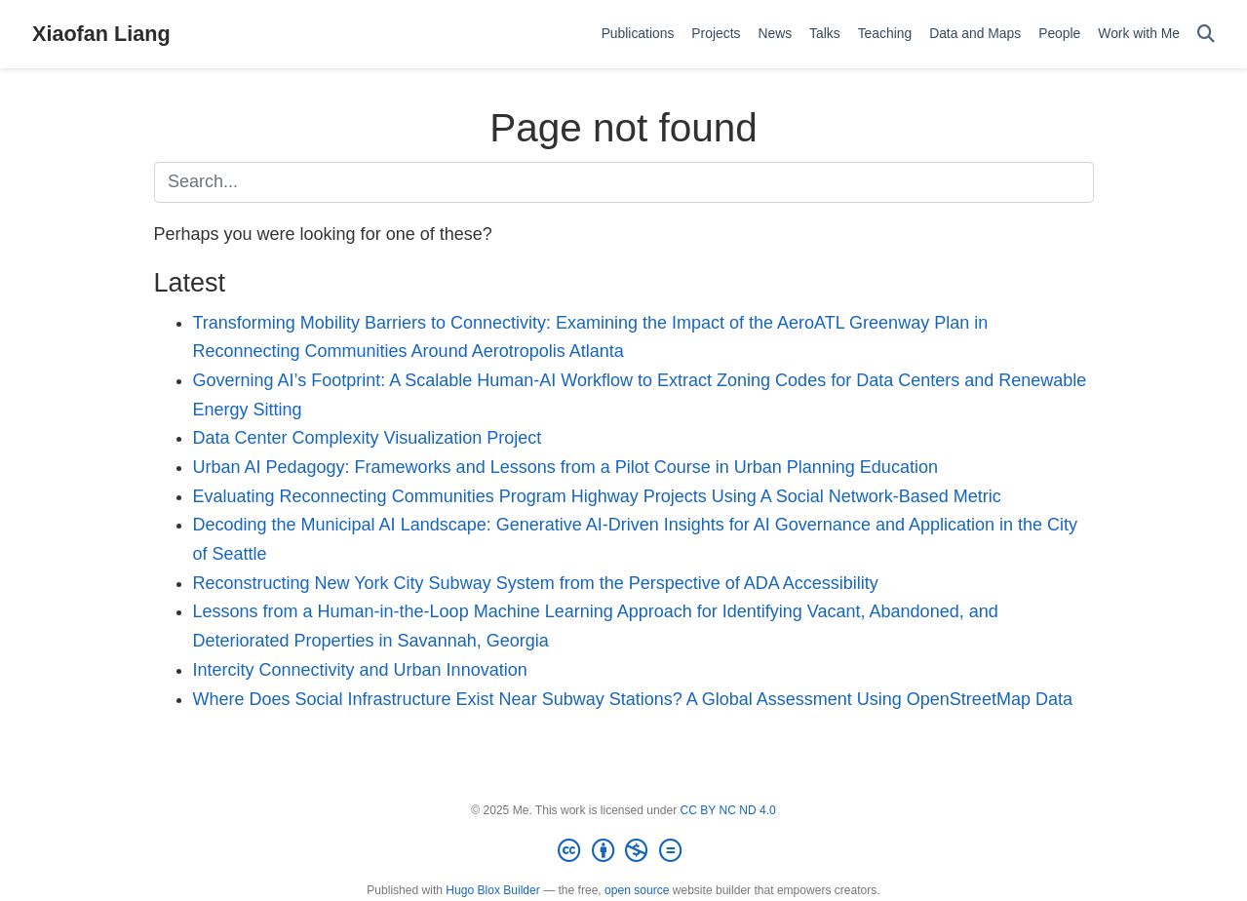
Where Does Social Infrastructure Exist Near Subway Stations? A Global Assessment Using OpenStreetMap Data (632, 699)
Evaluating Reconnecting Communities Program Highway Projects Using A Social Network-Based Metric (597, 496)
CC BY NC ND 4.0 (728, 810)
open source (636, 890)
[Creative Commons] (623, 851)
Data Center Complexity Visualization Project (367, 438)
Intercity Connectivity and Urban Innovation (360, 670)
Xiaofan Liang (101, 33)
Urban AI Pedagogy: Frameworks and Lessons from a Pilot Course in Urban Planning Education (565, 467)
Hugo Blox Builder (492, 890)
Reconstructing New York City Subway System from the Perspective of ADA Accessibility (535, 583)
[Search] (1206, 34)
